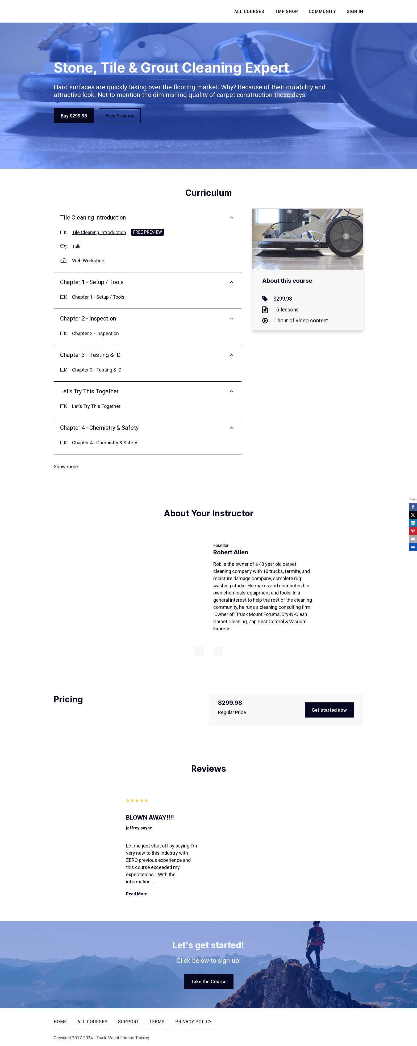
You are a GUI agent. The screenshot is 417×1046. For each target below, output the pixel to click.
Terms (157, 1021)
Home (60, 1021)
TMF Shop (286, 11)
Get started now (329, 710)
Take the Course (209, 981)
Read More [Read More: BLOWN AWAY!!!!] (136, 893)
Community (322, 11)
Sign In (355, 11)
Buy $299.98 (74, 116)
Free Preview (120, 116)
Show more (66, 466)
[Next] (218, 651)
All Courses (249, 11)
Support (128, 1021)
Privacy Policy (193, 1021)
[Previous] (199, 651)
